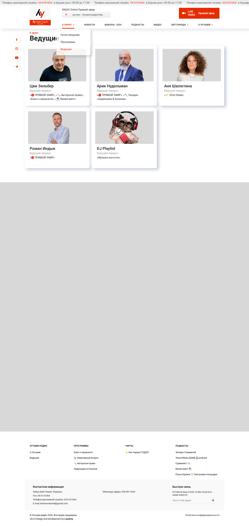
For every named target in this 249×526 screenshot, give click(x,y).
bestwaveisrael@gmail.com (54, 503)
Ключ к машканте (83, 452)
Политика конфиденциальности (202, 515)
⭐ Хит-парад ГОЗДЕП (137, 452)
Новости (89, 24)
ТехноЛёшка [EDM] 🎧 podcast (191, 458)
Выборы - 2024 (113, 24)
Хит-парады (178, 24)
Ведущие (34, 458)
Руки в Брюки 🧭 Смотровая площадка (196, 474)
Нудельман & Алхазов (85, 469)
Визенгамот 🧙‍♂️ (183, 469)
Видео (158, 24)
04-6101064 (10, 2)
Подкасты (137, 24)
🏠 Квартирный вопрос (86, 458)
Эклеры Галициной (186, 452)
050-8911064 (128, 491)
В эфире (67, 24)
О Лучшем (204, 24)
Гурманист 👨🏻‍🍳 (183, 463)
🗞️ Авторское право (84, 463)
